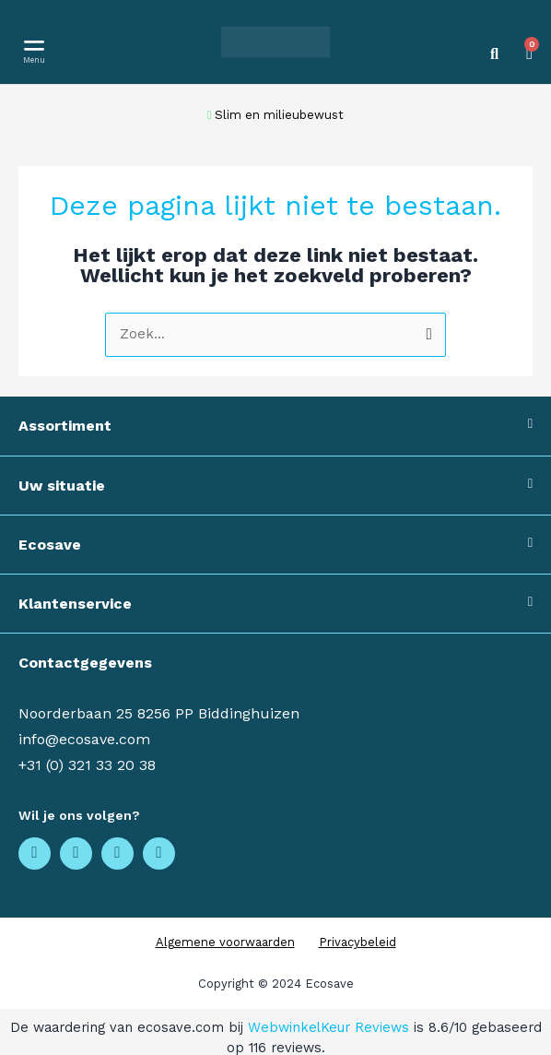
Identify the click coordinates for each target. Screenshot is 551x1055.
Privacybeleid (357, 942)
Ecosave (49, 544)
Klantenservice (75, 603)
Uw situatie (61, 485)
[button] (33, 44)
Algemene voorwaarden (225, 942)
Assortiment (64, 425)
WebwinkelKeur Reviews (328, 1027)
